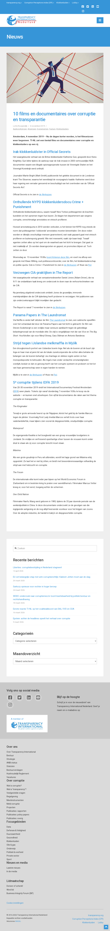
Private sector (13, 856)
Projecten (11, 807)
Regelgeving (12, 796)
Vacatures (11, 777)
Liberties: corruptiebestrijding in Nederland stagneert (37, 567)
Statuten (11, 766)
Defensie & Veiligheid (16, 830)
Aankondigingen (20, 129)
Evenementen (42, 129)
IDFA (16, 391)
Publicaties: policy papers (18, 814)
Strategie (11, 759)
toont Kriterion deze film (58, 257)
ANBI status (12, 763)
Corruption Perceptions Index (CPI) (38, 3)
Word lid (10, 890)
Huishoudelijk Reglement (18, 773)
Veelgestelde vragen (16, 793)
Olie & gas (11, 845)
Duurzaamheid (13, 834)
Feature (52, 129)
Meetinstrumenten (15, 800)
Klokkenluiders (62, 129)
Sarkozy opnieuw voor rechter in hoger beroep (35, 586)
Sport (9, 859)
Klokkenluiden (62, 3)
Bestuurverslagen (15, 770)
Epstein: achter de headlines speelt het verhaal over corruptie (41, 618)
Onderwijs (11, 848)
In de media (12, 871)
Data (9, 827)
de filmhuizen (45, 194)
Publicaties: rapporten (16, 811)
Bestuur (10, 755)
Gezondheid (12, 837)
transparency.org (13, 3)
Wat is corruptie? (14, 786)
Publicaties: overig (15, 818)
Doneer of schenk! (15, 886)
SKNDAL (18, 921)
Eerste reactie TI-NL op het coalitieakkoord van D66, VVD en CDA (43, 609)
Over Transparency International (21, 752)
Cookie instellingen (15, 903)
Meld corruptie (13, 804)
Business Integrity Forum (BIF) (20, 893)
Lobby (74, 3)
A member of (27, 724)
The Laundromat (57, 320)
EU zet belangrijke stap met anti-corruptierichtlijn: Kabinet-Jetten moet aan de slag (51, 577)
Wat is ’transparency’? (16, 789)
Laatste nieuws (13, 868)
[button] (100, 20)
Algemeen (32, 129)
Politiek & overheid (15, 852)
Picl (89, 265)
